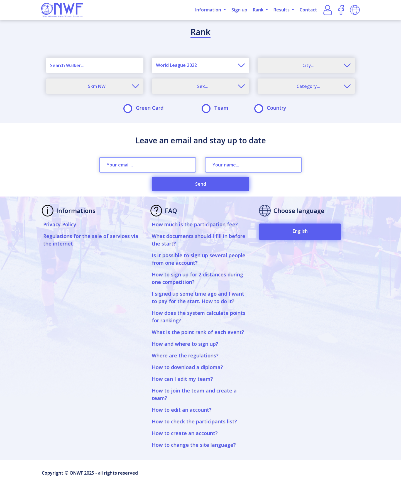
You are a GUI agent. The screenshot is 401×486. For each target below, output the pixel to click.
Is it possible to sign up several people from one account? (198, 259)
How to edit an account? (182, 409)
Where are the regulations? (185, 355)
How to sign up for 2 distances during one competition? (197, 278)
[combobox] (200, 65)
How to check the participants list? (194, 421)
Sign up (239, 10)
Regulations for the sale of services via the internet (90, 240)
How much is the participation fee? (195, 224)
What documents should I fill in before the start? (198, 240)
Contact (308, 10)
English (300, 231)
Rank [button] (259, 10)
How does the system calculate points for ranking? (198, 317)
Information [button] (208, 10)
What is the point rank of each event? (198, 332)
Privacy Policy (59, 224)
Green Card (145, 108)
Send (200, 184)
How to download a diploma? (187, 367)
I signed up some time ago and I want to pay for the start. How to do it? (198, 297)
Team (217, 108)
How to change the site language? (194, 444)
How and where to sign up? (185, 343)
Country (272, 108)
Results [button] (282, 10)
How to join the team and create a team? (194, 394)
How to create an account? (185, 433)
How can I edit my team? (182, 378)
